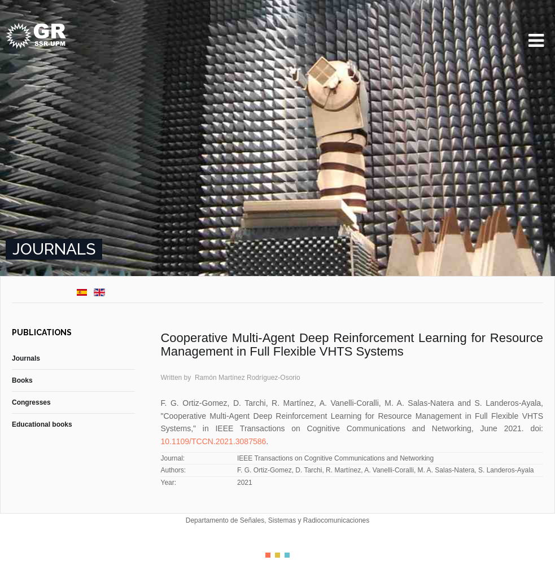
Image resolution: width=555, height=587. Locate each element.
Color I (267, 555)
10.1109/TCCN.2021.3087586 (213, 441)
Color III (287, 555)
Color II (277, 555)
